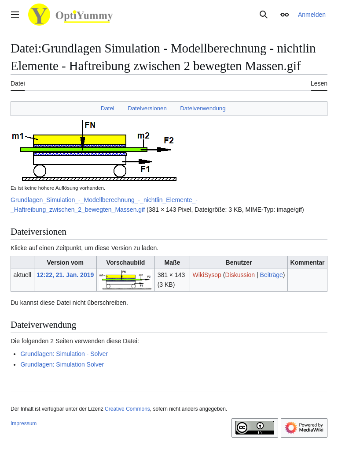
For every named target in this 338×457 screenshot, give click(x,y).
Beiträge (271, 274)
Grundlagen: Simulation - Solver (63, 353)
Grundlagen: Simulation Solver (62, 364)
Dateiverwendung (203, 108)
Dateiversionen (147, 108)
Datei (107, 108)
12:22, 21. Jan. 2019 (65, 274)
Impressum (24, 423)
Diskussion (240, 274)
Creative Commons (127, 409)
